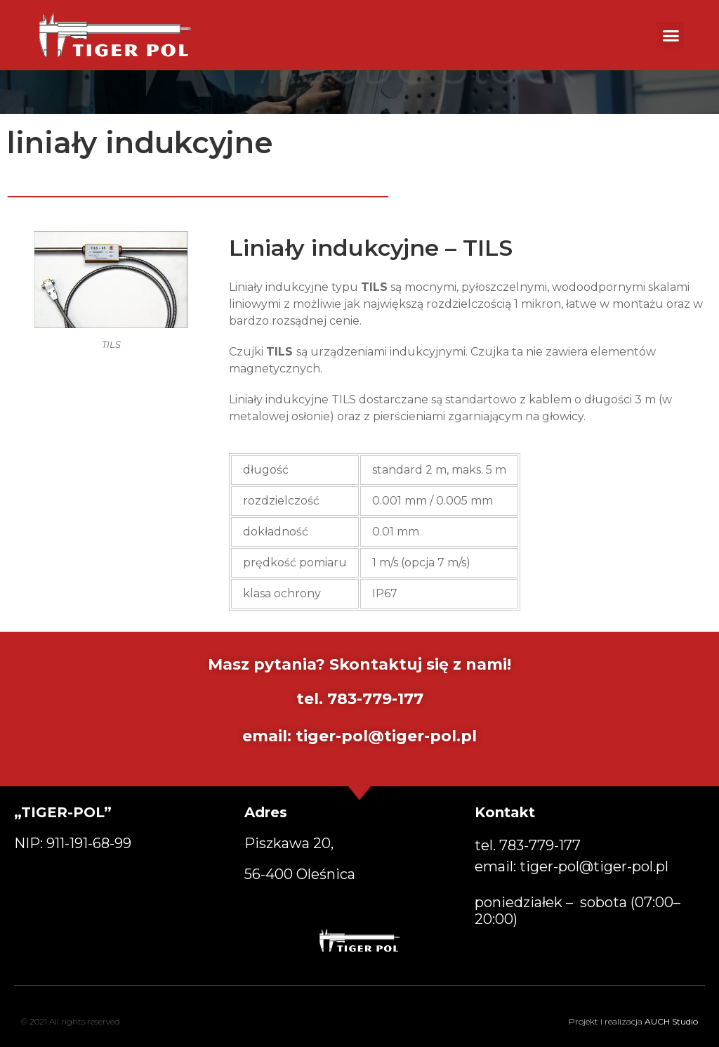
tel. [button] (528, 845)
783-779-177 (375, 698)
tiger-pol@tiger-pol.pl (386, 736)
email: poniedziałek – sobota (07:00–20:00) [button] (577, 893)
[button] (670, 35)
